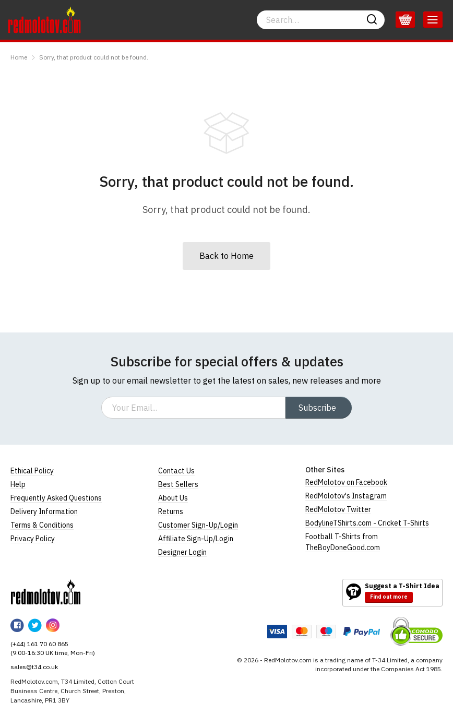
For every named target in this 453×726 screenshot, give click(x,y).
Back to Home (226, 256)
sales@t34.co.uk (34, 667)
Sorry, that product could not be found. (93, 57)
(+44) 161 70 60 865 (39, 644)
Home (18, 57)
